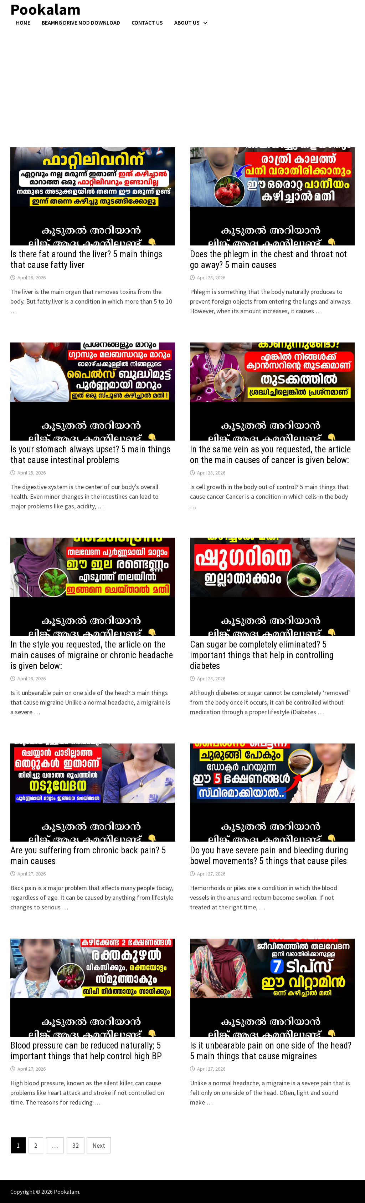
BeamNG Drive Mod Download (81, 22)
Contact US (147, 22)
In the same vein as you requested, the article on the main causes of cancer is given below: (270, 454)
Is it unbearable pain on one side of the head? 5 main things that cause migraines (270, 1050)
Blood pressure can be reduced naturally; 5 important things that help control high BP (86, 1050)
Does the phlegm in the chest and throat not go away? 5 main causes (268, 259)
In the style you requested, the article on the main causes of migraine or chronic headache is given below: (91, 655)
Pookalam (66, 1191)
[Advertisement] (182, 80)
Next (98, 1145)
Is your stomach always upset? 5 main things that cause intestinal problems (90, 454)
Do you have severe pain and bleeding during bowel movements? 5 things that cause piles (269, 855)
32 (75, 1145)
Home (23, 22)
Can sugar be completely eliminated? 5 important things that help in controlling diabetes (262, 655)
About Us (187, 22)
